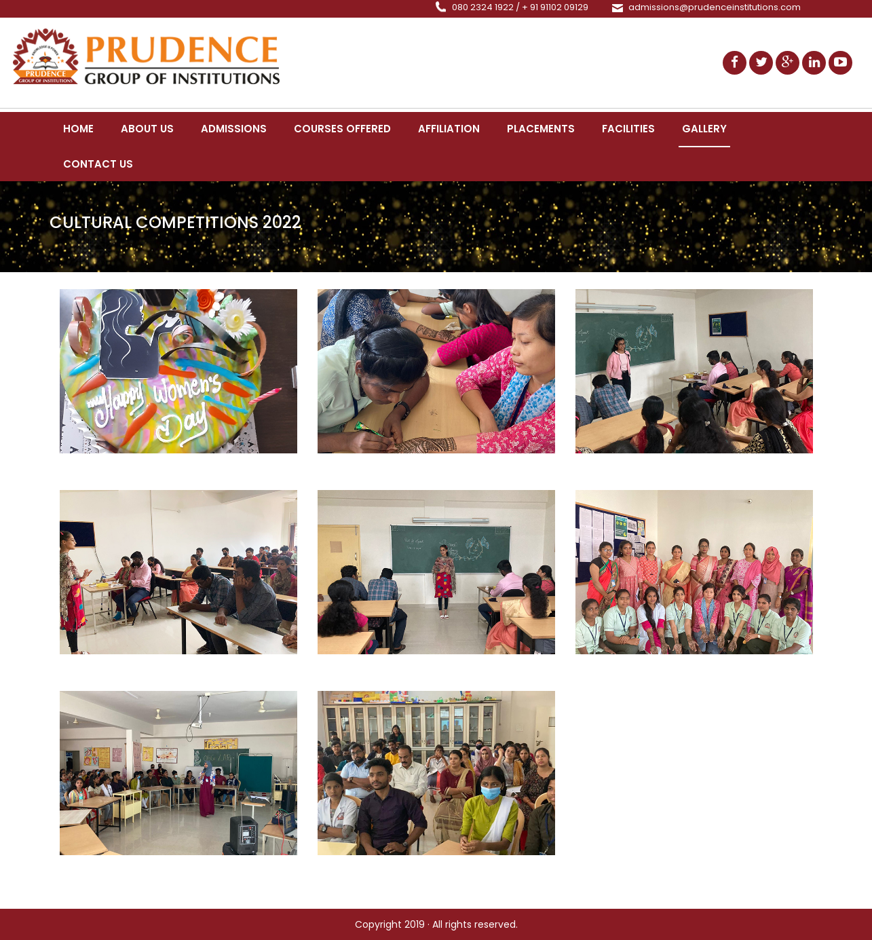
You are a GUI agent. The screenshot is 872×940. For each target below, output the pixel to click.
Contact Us (98, 164)
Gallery (704, 128)
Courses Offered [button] (342, 128)
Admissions (234, 128)
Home (78, 128)
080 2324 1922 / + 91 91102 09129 (520, 7)
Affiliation (449, 128)
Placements (541, 128)
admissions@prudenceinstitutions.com (714, 7)
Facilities (628, 128)
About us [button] (147, 128)
